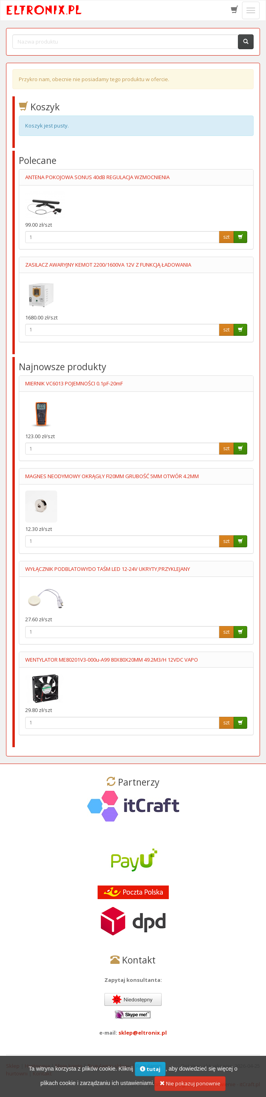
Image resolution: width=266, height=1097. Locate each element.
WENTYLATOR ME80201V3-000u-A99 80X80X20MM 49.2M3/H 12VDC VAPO (111, 659)
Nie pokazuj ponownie (190, 1086)
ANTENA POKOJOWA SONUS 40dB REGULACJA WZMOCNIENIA (97, 177)
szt (226, 236)
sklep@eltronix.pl (142, 1032)
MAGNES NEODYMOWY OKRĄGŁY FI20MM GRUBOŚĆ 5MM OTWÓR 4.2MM (112, 476)
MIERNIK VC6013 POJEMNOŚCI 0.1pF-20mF (74, 383)
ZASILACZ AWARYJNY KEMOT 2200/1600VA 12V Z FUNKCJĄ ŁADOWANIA (108, 264)
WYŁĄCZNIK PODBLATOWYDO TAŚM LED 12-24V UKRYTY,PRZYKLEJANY (107, 568)
